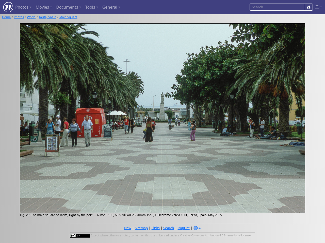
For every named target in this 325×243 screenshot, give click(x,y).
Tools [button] (90, 7)
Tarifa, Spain (47, 17)
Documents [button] (67, 7)
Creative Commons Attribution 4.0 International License (215, 235)
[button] (317, 7)
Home (6, 17)
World (31, 17)
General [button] (109, 7)
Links (156, 228)
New (127, 228)
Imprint (184, 228)
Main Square (68, 17)
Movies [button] (42, 7)
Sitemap (141, 228)
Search (168, 228)
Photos (19, 17)
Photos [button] (21, 7)
